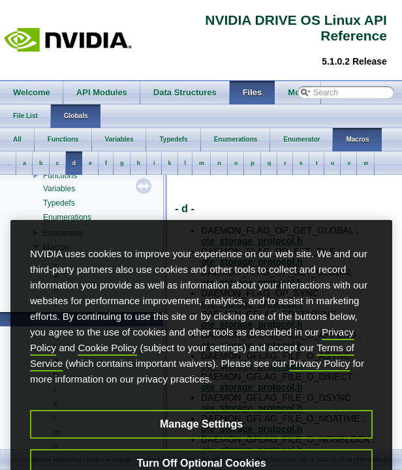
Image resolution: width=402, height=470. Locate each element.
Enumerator (63, 233)
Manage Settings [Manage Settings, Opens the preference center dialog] (201, 444)
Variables (59, 188)
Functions (60, 175)
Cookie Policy (107, 367)
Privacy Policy (319, 383)
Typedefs (59, 203)
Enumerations (67, 217)
